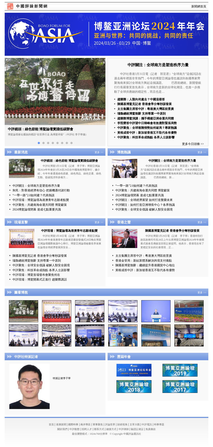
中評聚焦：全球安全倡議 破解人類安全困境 (144, 209)
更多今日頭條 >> (193, 144)
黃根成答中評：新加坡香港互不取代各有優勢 (147, 132)
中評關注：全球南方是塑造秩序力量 (158, 65)
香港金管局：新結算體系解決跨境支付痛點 (143, 260)
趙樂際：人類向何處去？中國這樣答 (141, 99)
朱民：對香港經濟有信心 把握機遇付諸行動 (41, 190)
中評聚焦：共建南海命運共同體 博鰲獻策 (40, 204)
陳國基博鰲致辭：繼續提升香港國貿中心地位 (145, 265)
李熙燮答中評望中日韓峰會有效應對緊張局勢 (147, 123)
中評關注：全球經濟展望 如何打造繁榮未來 (144, 200)
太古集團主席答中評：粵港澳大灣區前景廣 (145, 109)
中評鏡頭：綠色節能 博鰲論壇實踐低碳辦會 (69, 160)
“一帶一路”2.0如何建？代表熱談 (34, 195)
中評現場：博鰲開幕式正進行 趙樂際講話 (40, 279)
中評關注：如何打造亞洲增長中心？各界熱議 (145, 204)
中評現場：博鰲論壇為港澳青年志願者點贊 (41, 200)
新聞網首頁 (198, 6)
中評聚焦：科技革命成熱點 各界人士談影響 (146, 137)
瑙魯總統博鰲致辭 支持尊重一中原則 (141, 113)
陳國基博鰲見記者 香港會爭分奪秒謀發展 (144, 104)
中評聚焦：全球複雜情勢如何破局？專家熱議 (147, 127)
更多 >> (99, 152)
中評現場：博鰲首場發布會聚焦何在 (36, 274)
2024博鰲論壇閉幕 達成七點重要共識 (37, 209)
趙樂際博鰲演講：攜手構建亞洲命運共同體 (145, 118)
